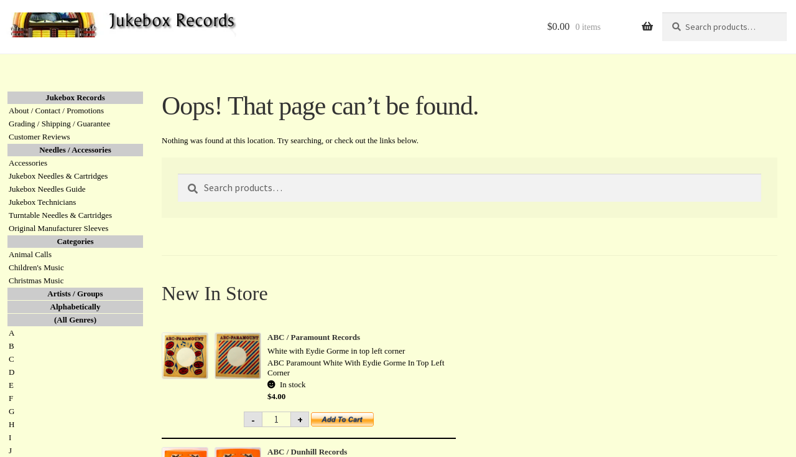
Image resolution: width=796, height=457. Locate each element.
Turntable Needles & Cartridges (60, 215)
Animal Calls (30, 254)
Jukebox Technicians (42, 202)
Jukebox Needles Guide (47, 189)
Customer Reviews (39, 136)
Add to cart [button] (349, 423)
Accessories (28, 162)
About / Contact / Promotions (56, 110)
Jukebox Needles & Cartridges (58, 176)
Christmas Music (36, 280)
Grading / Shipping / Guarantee (59, 123)
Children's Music (36, 267)
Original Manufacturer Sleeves (58, 228)
